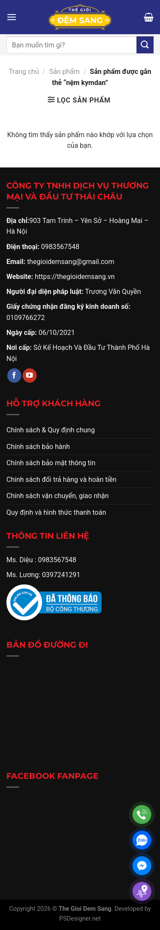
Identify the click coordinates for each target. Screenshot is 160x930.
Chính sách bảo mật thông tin (51, 463)
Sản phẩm (64, 71)
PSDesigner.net (80, 918)
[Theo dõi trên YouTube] (30, 375)
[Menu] (11, 16)
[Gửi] (145, 44)
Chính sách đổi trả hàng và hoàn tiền (61, 479)
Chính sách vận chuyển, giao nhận (57, 496)
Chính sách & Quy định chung (50, 430)
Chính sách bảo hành (38, 447)
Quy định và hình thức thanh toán (56, 512)
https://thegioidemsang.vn (74, 277)
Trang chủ (24, 71)
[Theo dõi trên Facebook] (14, 375)
